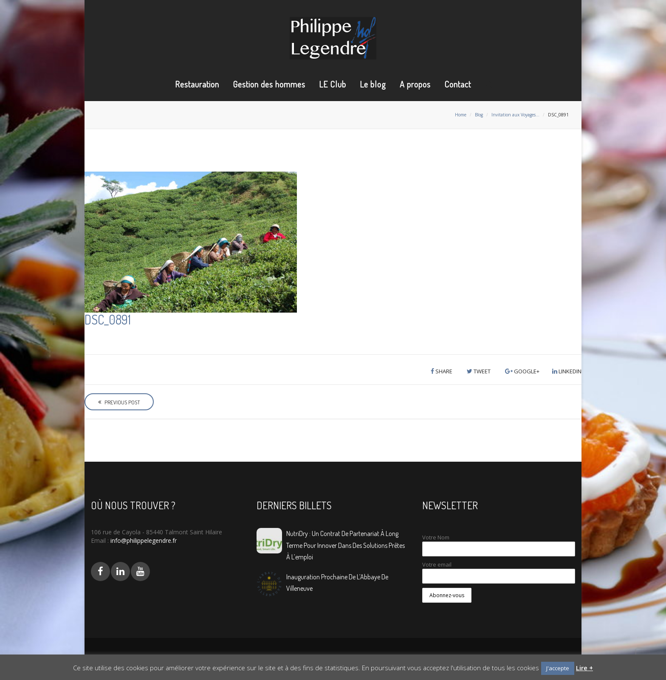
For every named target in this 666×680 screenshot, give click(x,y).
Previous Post (119, 402)
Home (460, 115)
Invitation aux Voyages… (515, 115)
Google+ (522, 371)
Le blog (373, 84)
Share (441, 371)
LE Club (332, 84)
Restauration (197, 84)
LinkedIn (566, 371)
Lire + (584, 667)
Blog (479, 115)
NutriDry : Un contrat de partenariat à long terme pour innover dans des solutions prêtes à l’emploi (345, 545)
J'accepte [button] (557, 668)
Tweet (479, 371)
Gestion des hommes (269, 84)
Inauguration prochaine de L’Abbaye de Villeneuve (337, 583)
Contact (457, 84)
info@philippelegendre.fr (143, 540)
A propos (415, 84)
